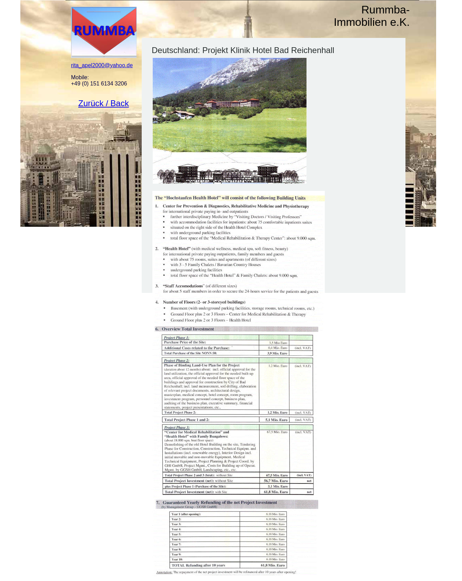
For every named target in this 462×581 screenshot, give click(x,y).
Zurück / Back (103, 103)
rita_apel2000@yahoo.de (102, 65)
